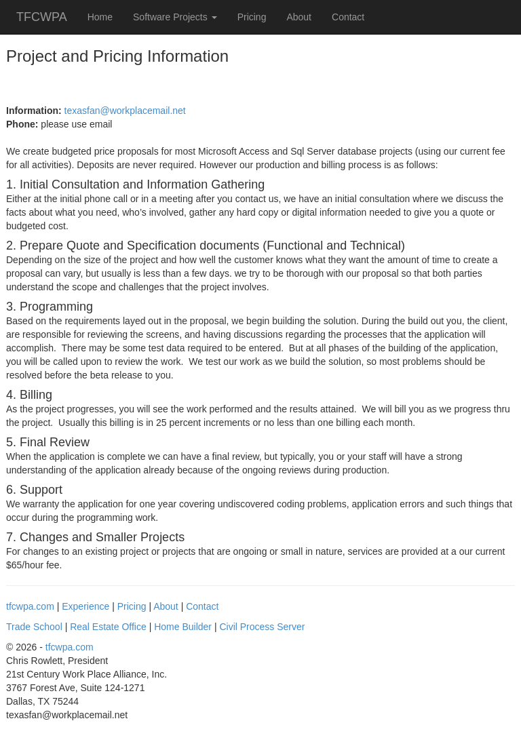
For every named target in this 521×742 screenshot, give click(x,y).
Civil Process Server (262, 626)
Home (100, 17)
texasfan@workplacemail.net (125, 110)
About (298, 17)
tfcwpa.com (30, 606)
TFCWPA (41, 17)
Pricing (252, 17)
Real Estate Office (108, 626)
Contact (348, 17)
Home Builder (183, 626)
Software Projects (175, 17)
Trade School (34, 626)
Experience (85, 606)
